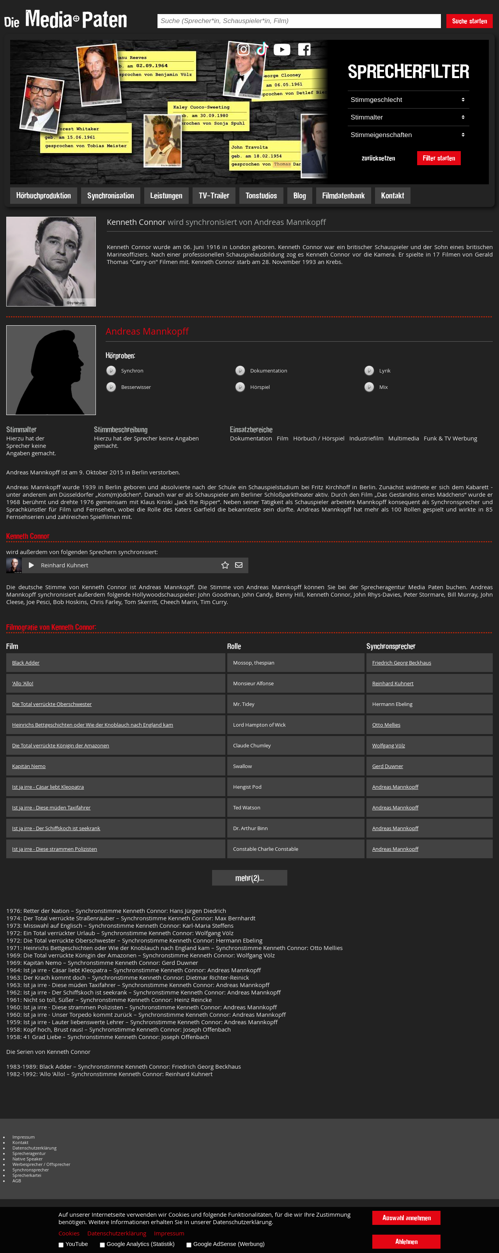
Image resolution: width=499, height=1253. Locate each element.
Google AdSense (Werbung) (229, 1244)
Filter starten (439, 158)
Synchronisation (110, 195)
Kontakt (392, 195)
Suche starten (469, 21)
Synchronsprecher (30, 1170)
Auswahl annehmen (406, 1218)
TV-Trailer (214, 195)
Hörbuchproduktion (43, 195)
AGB (16, 1180)
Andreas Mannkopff (147, 331)
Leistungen (166, 195)
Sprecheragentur (29, 1153)
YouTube (76, 1244)
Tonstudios (261, 195)
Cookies (69, 1233)
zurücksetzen (378, 158)
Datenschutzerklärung (34, 1148)
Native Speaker (27, 1159)
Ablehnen (406, 1241)
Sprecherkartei (26, 1175)
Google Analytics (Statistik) (141, 1244)
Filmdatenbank (343, 195)
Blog (300, 195)
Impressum (23, 1137)
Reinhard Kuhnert (64, 565)
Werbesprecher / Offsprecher (41, 1164)
